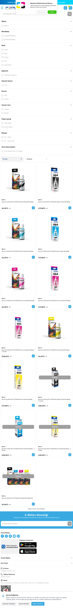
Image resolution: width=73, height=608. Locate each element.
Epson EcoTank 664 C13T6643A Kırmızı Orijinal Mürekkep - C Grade (18, 350)
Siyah (5, 50)
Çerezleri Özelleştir (9, 604)
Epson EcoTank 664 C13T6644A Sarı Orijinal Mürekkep (17, 399)
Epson (5, 26)
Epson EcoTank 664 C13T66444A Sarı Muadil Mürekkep (54, 350)
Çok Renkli (6, 65)
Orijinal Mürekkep (9, 36)
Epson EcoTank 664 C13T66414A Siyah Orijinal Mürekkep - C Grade (54, 400)
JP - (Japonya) (8, 141)
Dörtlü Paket (7, 127)
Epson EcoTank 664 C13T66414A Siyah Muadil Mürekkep (18, 202)
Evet (52, 12)
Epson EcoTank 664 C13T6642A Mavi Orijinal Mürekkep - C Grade (18, 449)
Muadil (5, 113)
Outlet (5, 99)
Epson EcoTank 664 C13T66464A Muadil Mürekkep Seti (17, 498)
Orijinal (5, 109)
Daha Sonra (41, 12)
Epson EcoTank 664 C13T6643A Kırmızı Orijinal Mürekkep (54, 300)
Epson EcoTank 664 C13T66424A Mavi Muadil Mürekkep (17, 251)
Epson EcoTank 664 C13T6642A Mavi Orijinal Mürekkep (53, 251)
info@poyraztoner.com (8, 571)
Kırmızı (5, 57)
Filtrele (12, 159)
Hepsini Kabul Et (38, 604)
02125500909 (5, 577)
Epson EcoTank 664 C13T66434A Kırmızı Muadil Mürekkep (18, 300)
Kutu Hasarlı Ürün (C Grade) (12, 151)
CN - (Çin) (6, 137)
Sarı (4, 61)
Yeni (4, 95)
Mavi (4, 53)
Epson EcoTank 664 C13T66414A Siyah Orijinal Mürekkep (54, 202)
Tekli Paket (7, 123)
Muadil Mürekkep (8, 40)
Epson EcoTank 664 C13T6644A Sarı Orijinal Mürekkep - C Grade (54, 449)
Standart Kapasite (9, 75)
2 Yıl (4, 85)
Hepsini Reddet (24, 604)
